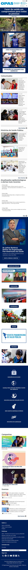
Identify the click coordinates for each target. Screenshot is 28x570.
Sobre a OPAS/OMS (6, 525)
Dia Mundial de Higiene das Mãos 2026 (12, 466)
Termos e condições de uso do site (9, 541)
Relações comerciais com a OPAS (9, 535)
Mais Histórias (21, 178)
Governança (14, 306)
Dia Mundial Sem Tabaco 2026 (10, 484)
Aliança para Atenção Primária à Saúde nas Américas (14, 388)
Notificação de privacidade (7, 538)
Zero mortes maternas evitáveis (14, 410)
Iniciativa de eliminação (14, 421)
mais (24, 215)
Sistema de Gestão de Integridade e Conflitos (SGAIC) (13, 536)
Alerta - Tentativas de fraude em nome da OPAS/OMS (13, 533)
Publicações (14, 286)
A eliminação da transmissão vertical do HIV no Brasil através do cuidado (22, 137)
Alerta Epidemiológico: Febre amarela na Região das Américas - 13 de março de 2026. (14, 210)
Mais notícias (22, 128)
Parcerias (14, 346)
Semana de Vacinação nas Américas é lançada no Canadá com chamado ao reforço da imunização (21, 85)
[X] (3, 555)
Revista (14, 326)
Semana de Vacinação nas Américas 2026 (12, 447)
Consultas (4, 546)
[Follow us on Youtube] (11, 555)
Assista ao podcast (14, 265)
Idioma (24, 1)
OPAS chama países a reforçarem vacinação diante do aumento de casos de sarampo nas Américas (21, 100)
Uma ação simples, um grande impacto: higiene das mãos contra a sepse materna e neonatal (17, 494)
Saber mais (14, 16)
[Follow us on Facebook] (6, 555)
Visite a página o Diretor (11, 257)
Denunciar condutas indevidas (14, 549)
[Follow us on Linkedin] (13, 555)
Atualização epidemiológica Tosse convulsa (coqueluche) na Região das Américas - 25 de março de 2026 (13, 203)
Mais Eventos (21, 515)
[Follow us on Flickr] (16, 555)
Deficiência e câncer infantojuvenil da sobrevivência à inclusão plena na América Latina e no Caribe (17, 510)
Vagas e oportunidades (7, 526)
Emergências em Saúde (14, 376)
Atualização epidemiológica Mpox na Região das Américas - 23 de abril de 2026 (13, 195)
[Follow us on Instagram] (8, 555)
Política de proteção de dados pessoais (10, 540)
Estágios (3, 528)
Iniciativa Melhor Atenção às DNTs (14, 399)
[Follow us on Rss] (18, 555)
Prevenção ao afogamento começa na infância (21, 149)
